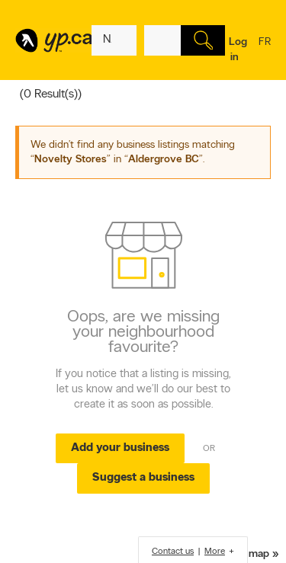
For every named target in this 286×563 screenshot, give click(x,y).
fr (265, 52)
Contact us (173, 551)
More (214, 551)
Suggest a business (143, 478)
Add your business (120, 448)
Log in (238, 50)
